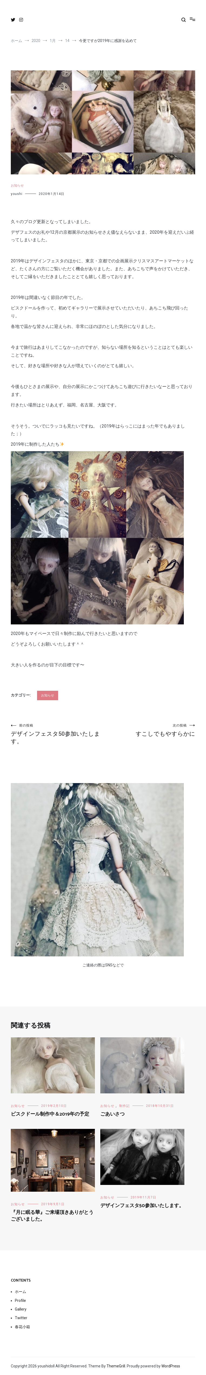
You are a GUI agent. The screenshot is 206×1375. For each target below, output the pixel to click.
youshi (16, 194)
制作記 (124, 1106)
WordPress (170, 1366)
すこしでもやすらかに (149, 730)
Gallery (20, 1309)
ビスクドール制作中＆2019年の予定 (50, 1114)
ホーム (20, 1291)
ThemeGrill (116, 1366)
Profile (20, 1300)
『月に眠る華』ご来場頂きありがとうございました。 (52, 1215)
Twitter (21, 1318)
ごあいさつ (112, 1114)
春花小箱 (22, 1327)
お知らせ (17, 185)
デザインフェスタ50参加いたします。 (57, 734)
